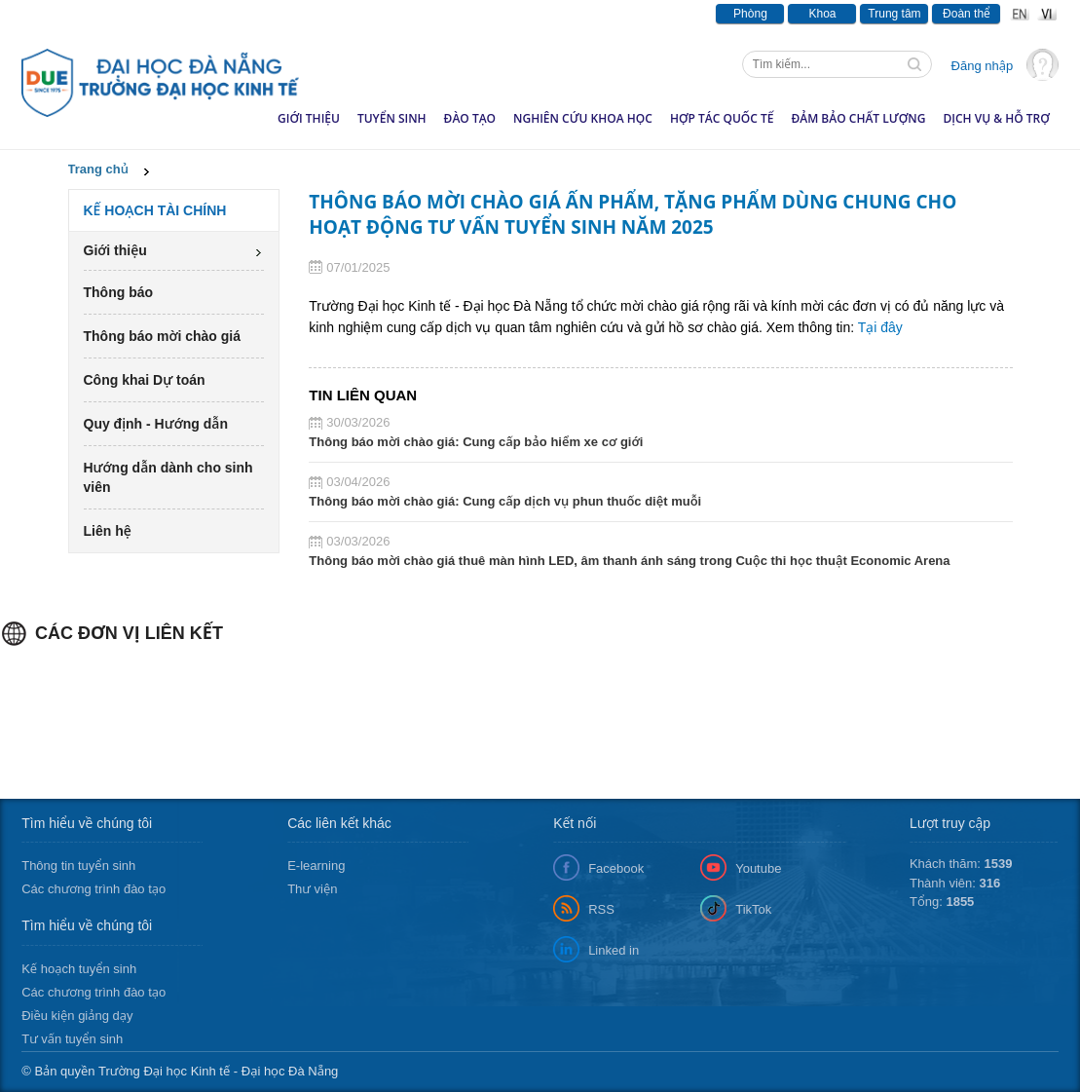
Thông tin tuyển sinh (78, 865)
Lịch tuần (628, 13)
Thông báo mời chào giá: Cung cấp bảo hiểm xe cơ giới (476, 441)
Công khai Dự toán (144, 380)
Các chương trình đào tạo (93, 889)
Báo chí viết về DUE (266, 13)
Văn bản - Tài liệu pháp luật (414, 13)
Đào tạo (470, 118)
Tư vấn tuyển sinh (72, 1039)
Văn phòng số (545, 13)
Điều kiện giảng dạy (76, 1015)
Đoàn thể (966, 13)
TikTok (753, 909)
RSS (601, 909)
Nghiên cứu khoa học (582, 118)
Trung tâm (894, 13)
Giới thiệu (309, 118)
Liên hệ (107, 531)
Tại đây (880, 327)
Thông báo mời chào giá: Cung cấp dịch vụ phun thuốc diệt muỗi (505, 501)
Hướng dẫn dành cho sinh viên (168, 477)
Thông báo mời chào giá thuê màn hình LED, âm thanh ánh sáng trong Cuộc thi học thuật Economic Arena (629, 560)
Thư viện (312, 889)
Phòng (750, 13)
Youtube (758, 868)
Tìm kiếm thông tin (916, 66)
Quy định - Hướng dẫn (156, 424)
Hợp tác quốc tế (722, 118)
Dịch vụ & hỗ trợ (996, 118)
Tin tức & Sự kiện (66, 13)
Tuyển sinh (392, 118)
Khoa (822, 13)
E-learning (316, 865)
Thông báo (163, 13)
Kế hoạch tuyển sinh (78, 968)
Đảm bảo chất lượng (858, 118)
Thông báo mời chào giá (162, 336)
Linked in (613, 950)
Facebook (616, 868)
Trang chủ (98, 169)
